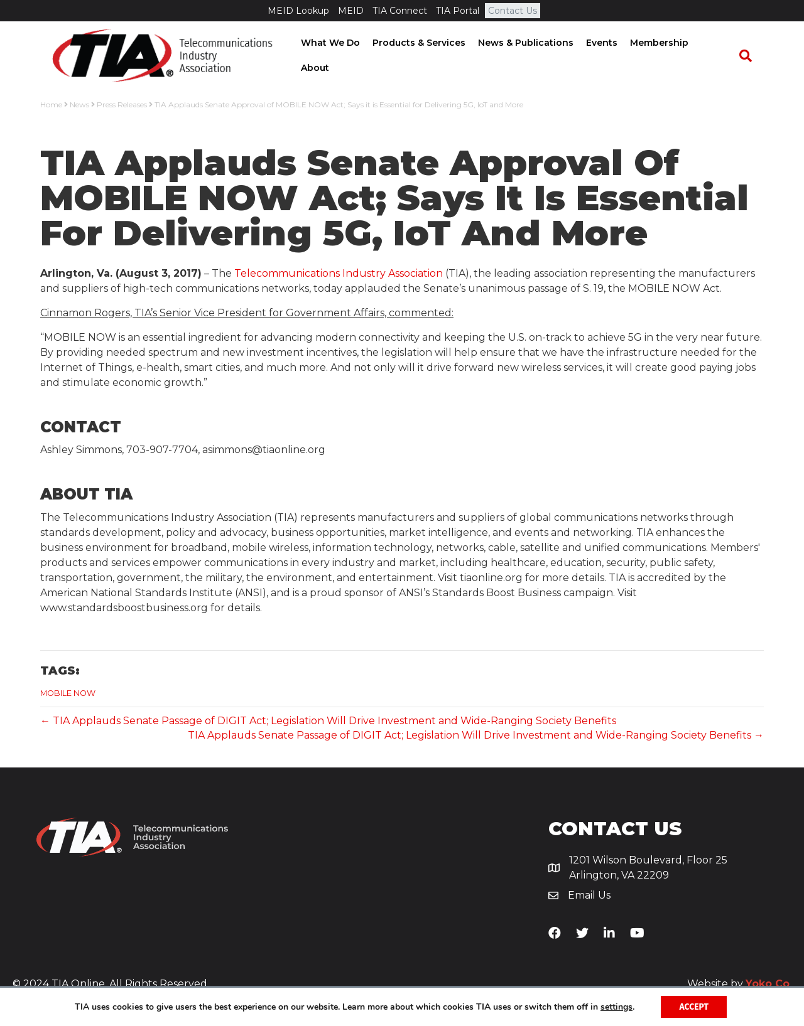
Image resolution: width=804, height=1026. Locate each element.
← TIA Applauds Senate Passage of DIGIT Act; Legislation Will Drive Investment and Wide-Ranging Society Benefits (328, 723)
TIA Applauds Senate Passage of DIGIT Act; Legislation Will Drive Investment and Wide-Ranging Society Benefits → (476, 737)
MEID (351, 10)
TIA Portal (457, 10)
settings (616, 1006)
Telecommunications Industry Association (338, 275)
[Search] (751, 56)
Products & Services (422, 55)
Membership (662, 55)
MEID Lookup (298, 10)
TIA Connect (399, 10)
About (718, 55)
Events (605, 55)
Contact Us (512, 10)
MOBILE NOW (67, 695)
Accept (694, 1006)
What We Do (333, 55)
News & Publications (529, 55)
